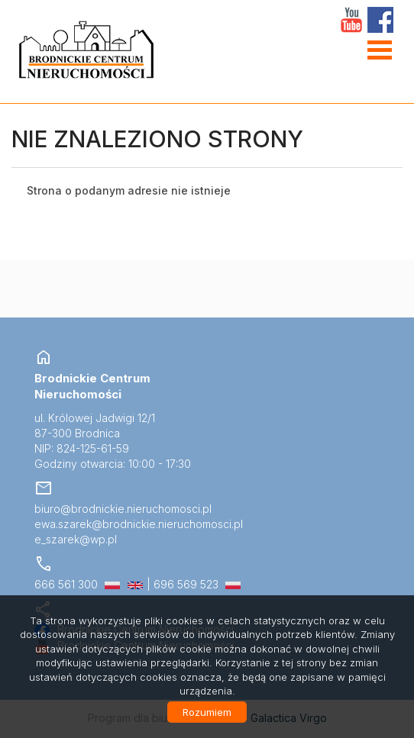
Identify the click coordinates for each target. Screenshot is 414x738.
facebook (380, 20)
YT (351, 20)
